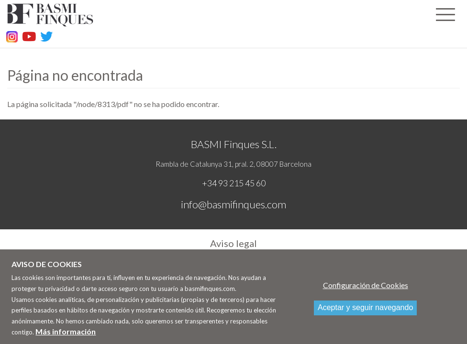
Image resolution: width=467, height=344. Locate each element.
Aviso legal (233, 243)
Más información (65, 335)
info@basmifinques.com (233, 204)
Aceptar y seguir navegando (365, 312)
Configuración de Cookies (365, 289)
